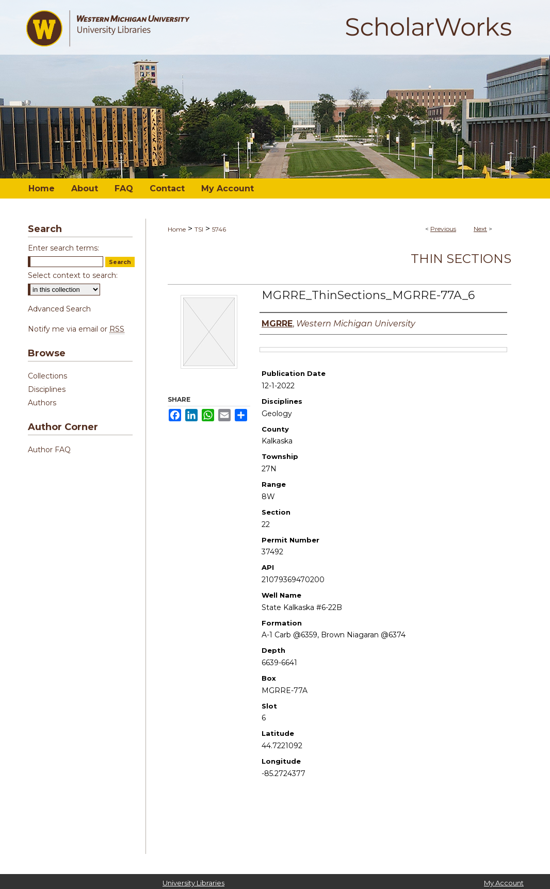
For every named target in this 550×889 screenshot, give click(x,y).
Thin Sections (461, 258)
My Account (504, 883)
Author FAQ (49, 449)
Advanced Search (59, 309)
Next (480, 229)
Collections (47, 376)
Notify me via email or (76, 329)
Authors (42, 402)
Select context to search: (73, 275)
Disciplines (47, 389)
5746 (219, 229)
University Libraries (193, 883)
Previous (443, 229)
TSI (199, 229)
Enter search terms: (63, 248)
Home (177, 229)
